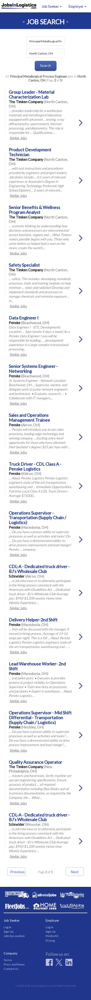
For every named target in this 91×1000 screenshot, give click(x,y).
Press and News (14, 964)
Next (75, 872)
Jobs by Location (14, 936)
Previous (17, 872)
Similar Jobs (18, 138)
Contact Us (11, 969)
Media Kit (52, 936)
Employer (77, 6)
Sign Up (8, 931)
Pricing (50, 940)
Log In (7, 927)
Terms (8, 960)
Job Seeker (52, 6)
